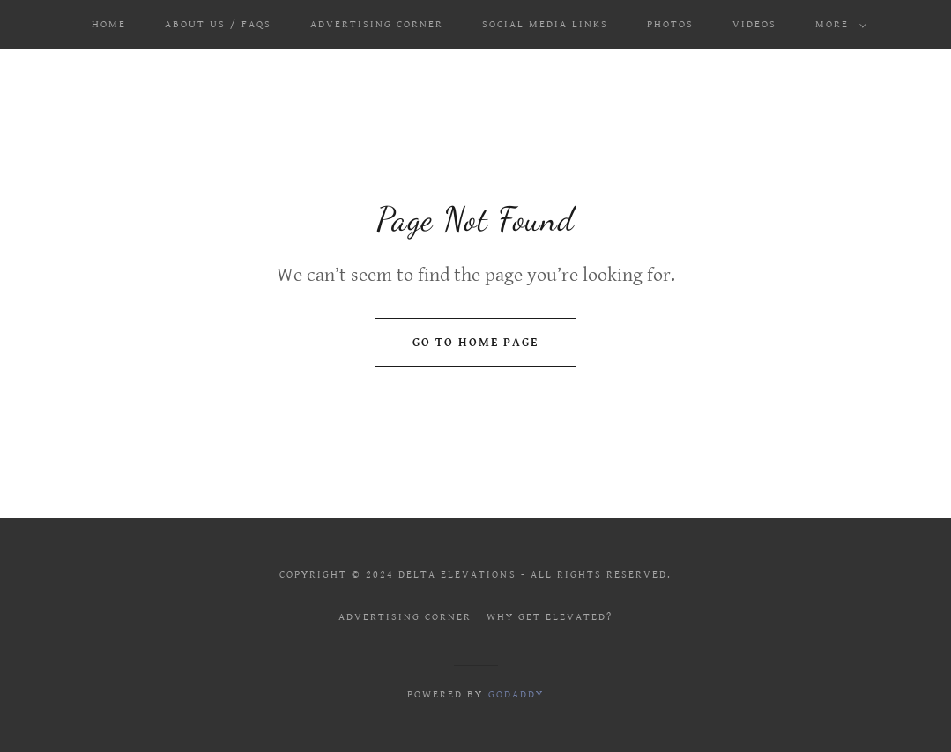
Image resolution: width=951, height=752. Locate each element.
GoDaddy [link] (516, 694)
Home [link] (109, 24)
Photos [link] (670, 24)
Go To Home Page (475, 342)
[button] (837, 24)
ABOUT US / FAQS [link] (218, 24)
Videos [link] (754, 24)
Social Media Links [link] (545, 24)
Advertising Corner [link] (376, 24)
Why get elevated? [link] (550, 617)
